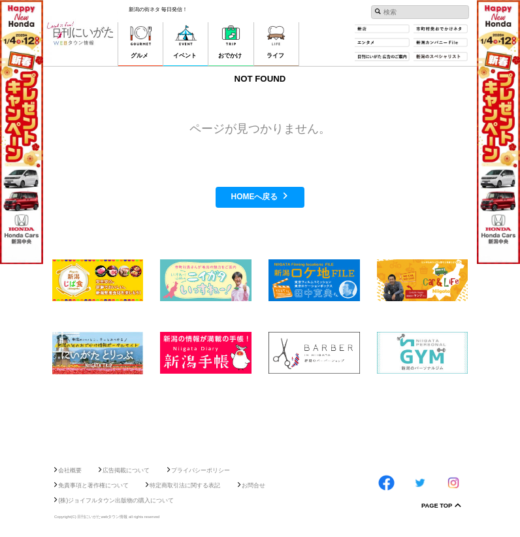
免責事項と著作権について (93, 485)
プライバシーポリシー (200, 470)
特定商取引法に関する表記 (185, 485)
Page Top (436, 506)
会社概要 (70, 470)
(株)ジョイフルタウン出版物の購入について (116, 500)
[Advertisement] (259, 416)
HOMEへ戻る (254, 196)
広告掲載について (126, 470)
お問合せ (253, 485)
